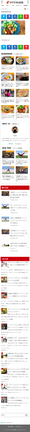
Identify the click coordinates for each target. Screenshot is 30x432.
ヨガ (13, 5)
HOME (2, 5)
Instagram (18, 143)
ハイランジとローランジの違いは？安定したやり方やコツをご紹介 (18, 386)
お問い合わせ (18, 426)
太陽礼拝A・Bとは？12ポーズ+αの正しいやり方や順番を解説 (18, 355)
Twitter (11, 143)
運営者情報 (10, 426)
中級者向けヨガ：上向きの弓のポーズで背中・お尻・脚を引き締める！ (18, 339)
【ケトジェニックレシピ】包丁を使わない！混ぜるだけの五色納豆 (18, 370)
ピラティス (18, 5)
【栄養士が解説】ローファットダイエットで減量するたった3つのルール (18, 296)
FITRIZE (14, 429)
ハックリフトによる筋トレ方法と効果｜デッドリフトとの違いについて (18, 326)
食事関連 (26, 5)
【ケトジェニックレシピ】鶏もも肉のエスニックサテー (18, 310)
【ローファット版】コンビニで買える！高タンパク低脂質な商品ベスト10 (18, 265)
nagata (15, 135)
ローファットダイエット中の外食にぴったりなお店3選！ (18, 279)
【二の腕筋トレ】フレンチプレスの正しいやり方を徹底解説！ (18, 399)
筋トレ (8, 5)
